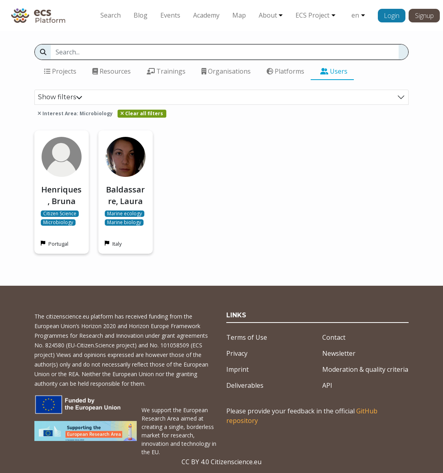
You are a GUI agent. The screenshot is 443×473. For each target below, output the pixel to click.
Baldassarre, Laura (125, 195)
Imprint (237, 369)
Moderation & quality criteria (365, 369)
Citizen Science (59, 213)
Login (391, 15)
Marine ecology (124, 213)
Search (110, 15)
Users (333, 71)
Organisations (226, 71)
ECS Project (312, 15)
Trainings (166, 71)
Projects (60, 71)
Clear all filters (141, 113)
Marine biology (124, 222)
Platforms (285, 71)
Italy (117, 243)
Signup (424, 15)
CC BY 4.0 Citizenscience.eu (221, 461)
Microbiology (58, 222)
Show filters (60, 97)
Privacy (236, 353)
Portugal (58, 243)
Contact (333, 337)
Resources (111, 71)
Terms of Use (246, 337)
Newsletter (338, 353)
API (327, 385)
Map (239, 15)
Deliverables (244, 385)
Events (170, 15)
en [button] (355, 15)
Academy (206, 15)
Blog (141, 15)
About (268, 15)
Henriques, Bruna (61, 195)
